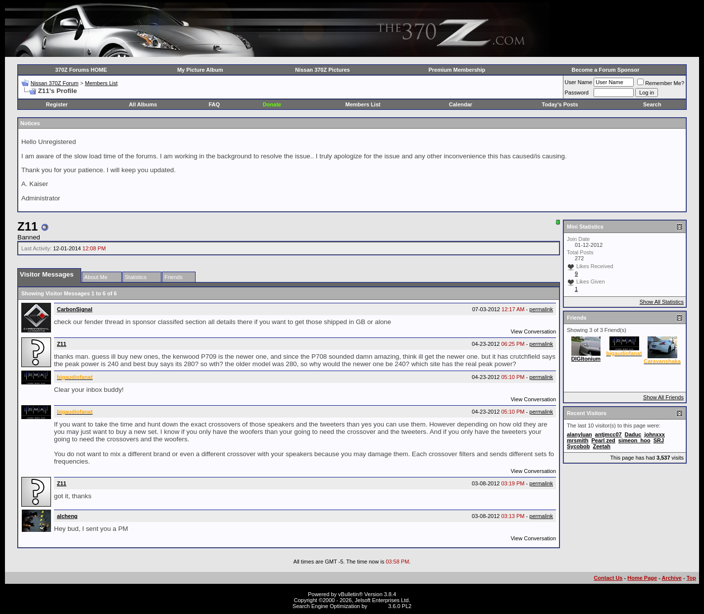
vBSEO (378, 606)
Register (57, 104)
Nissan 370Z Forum (55, 83)
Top (691, 578)
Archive (672, 578)
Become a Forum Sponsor (606, 70)
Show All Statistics (662, 302)
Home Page (642, 578)
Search (652, 104)
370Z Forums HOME (81, 70)
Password (577, 92)
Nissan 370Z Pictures (322, 70)
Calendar (460, 104)
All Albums (143, 104)
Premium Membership (456, 70)
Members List (101, 83)
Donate (272, 104)
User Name (579, 82)
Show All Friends (663, 397)
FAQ (214, 104)
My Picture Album (200, 70)
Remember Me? (660, 83)
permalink (541, 309)
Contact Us (608, 578)
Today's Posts (560, 104)
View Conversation (533, 331)
